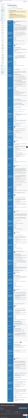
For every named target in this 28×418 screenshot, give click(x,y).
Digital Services (4, 3)
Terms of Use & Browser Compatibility (16, 412)
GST (1, 67)
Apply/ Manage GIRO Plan (16, 69)
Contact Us (8, 410)
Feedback (11, 410)
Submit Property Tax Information (3, 62)
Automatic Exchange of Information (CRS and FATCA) (2, 72)
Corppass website (11, 12)
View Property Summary (3, 60)
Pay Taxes (2, 38)
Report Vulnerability (5, 412)
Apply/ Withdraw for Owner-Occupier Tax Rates (3, 22)
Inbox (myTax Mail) (3, 34)
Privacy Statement (10, 412)
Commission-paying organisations (2, 18)
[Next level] (5, 6)
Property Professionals (2, 65)
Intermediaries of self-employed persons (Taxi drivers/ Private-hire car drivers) (2, 10)
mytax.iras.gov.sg (11, 15)
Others (1, 74)
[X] (11, 7)
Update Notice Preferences (17, 272)
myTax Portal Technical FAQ (20, 8)
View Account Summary (3, 50)
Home (1, 3)
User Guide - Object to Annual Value (17, 192)
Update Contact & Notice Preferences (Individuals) (3, 44)
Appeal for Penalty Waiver (3, 42)
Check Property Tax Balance (3, 32)
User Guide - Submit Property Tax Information (19, 399)
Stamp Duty (2, 68)
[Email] (16, 7)
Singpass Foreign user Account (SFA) (21, 199)
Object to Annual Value (3, 36)
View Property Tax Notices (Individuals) (3, 55)
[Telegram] (14, 7)
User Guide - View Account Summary (17, 303)
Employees (2, 6)
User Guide (16, 124)
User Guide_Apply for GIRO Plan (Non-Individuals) (19, 104)
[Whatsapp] (15, 7)
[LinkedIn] (12, 7)
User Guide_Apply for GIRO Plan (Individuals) (18, 100)
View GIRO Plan (3, 52)
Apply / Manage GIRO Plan (3, 27)
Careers (1, 407)
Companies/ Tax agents (2, 15)
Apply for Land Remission (3, 25)
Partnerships (2, 14)
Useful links (2, 409)
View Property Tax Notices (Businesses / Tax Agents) (3, 58)
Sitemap (1, 412)
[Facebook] (9, 7)
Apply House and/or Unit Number (3, 30)
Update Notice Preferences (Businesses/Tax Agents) (3, 48)
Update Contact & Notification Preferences (18, 251)
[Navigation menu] (26, 1)
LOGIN (24, 1)
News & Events (2, 408)
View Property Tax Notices (17, 325)
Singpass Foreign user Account (21, 33)
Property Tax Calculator (3, 40)
